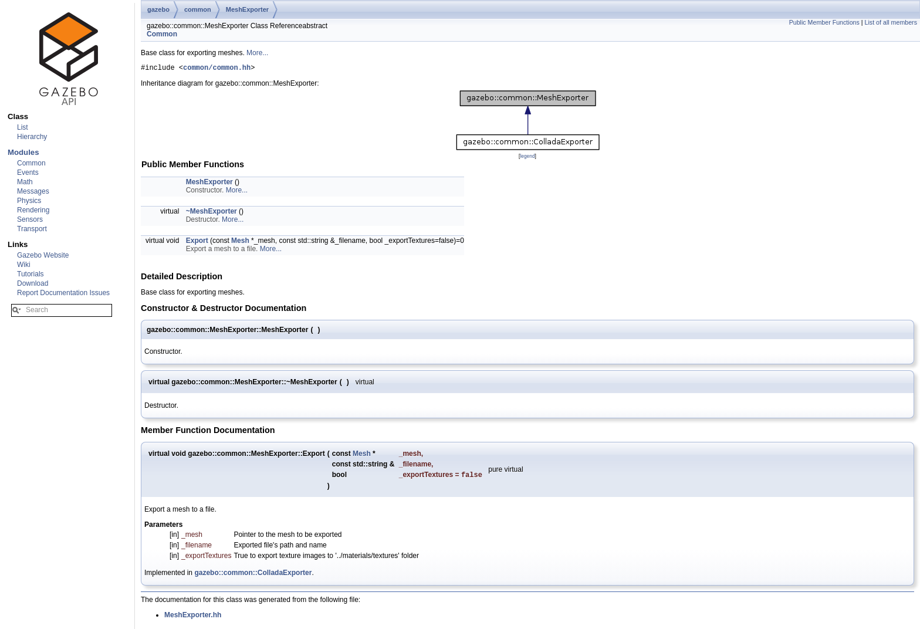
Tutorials (30, 274)
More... (257, 53)
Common (31, 163)
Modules (23, 152)
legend (527, 158)
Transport (32, 229)
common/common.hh (217, 69)
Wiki (24, 265)
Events (28, 172)
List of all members (891, 22)
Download (32, 283)
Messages (33, 191)
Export (197, 242)
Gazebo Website (43, 255)
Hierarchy (32, 137)
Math (25, 182)
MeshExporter (247, 9)
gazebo (158, 9)
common (197, 9)
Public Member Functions (824, 22)
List (22, 127)
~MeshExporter (211, 213)
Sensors (30, 219)
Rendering (33, 210)
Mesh (240, 242)
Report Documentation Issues (63, 293)
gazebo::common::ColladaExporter (253, 575)
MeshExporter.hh (192, 618)
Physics (29, 201)
